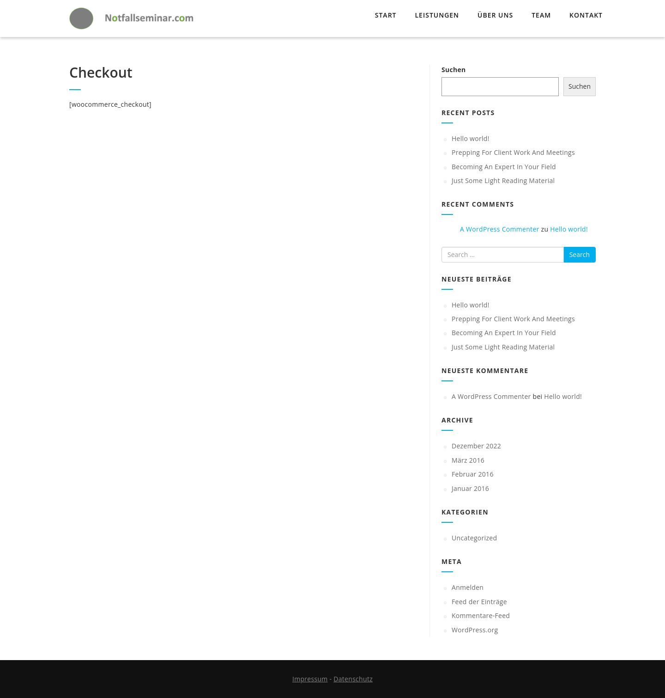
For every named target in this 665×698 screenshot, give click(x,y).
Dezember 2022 (476, 445)
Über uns (495, 15)
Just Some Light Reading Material (503, 180)
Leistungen (437, 15)
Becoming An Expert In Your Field (504, 166)
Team (541, 15)
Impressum (310, 678)
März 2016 (468, 460)
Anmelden (468, 587)
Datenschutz (353, 678)
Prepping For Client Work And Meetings (513, 152)
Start (386, 15)
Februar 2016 (473, 474)
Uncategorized (474, 537)
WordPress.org (475, 629)
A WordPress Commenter (499, 229)
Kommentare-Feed (481, 615)
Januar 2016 (470, 488)
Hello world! (471, 138)
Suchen (453, 69)
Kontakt (586, 15)
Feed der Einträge (479, 601)
